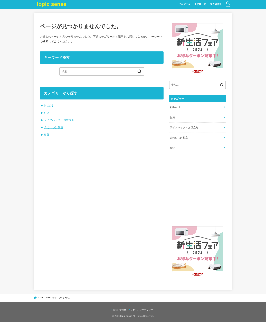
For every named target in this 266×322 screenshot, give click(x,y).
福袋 (46, 134)
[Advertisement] (197, 189)
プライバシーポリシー (141, 307)
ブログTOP (184, 4)
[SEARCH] (228, 4)
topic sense (51, 4)
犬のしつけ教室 (53, 127)
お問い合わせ (119, 307)
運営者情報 (215, 4)
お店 (46, 112)
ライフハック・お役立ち (59, 120)
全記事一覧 (200, 4)
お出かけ (49, 105)
